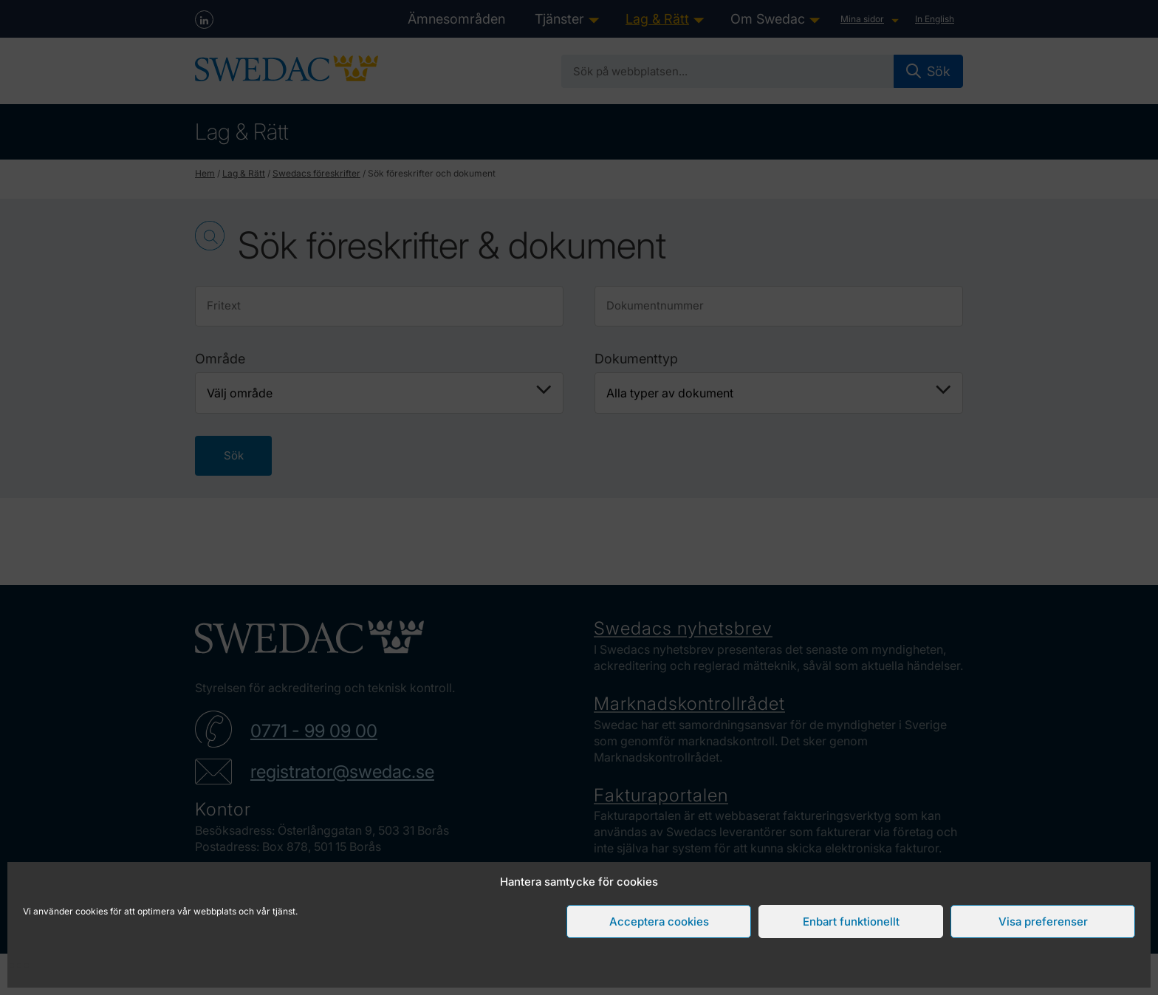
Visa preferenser (1043, 921)
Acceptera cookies (659, 921)
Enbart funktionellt (851, 921)
